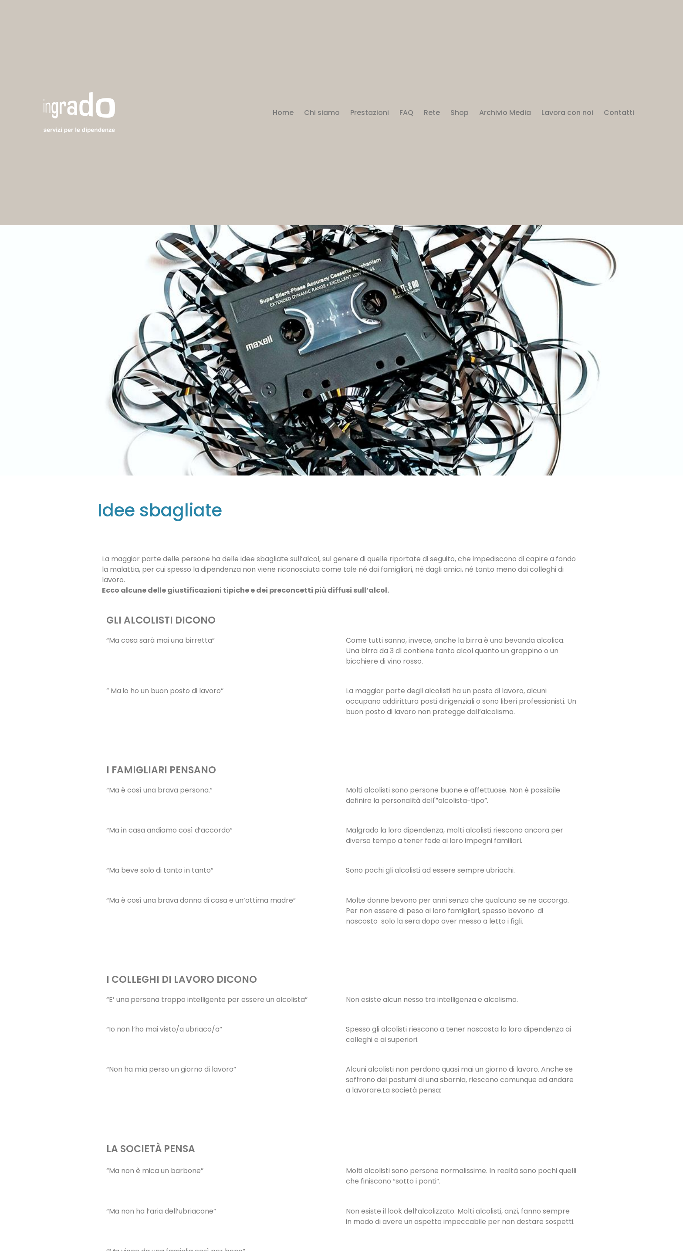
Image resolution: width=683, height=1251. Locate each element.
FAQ (406, 113)
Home (283, 113)
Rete (432, 113)
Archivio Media (505, 113)
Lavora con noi (567, 113)
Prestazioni (369, 113)
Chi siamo (322, 113)
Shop (459, 113)
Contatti (619, 113)
